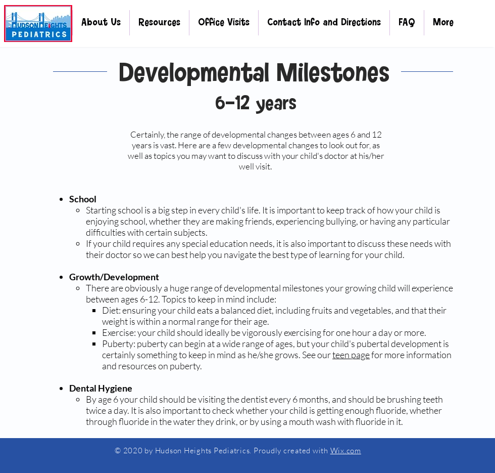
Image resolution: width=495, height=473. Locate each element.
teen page (351, 354)
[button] (101, 22)
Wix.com (345, 450)
